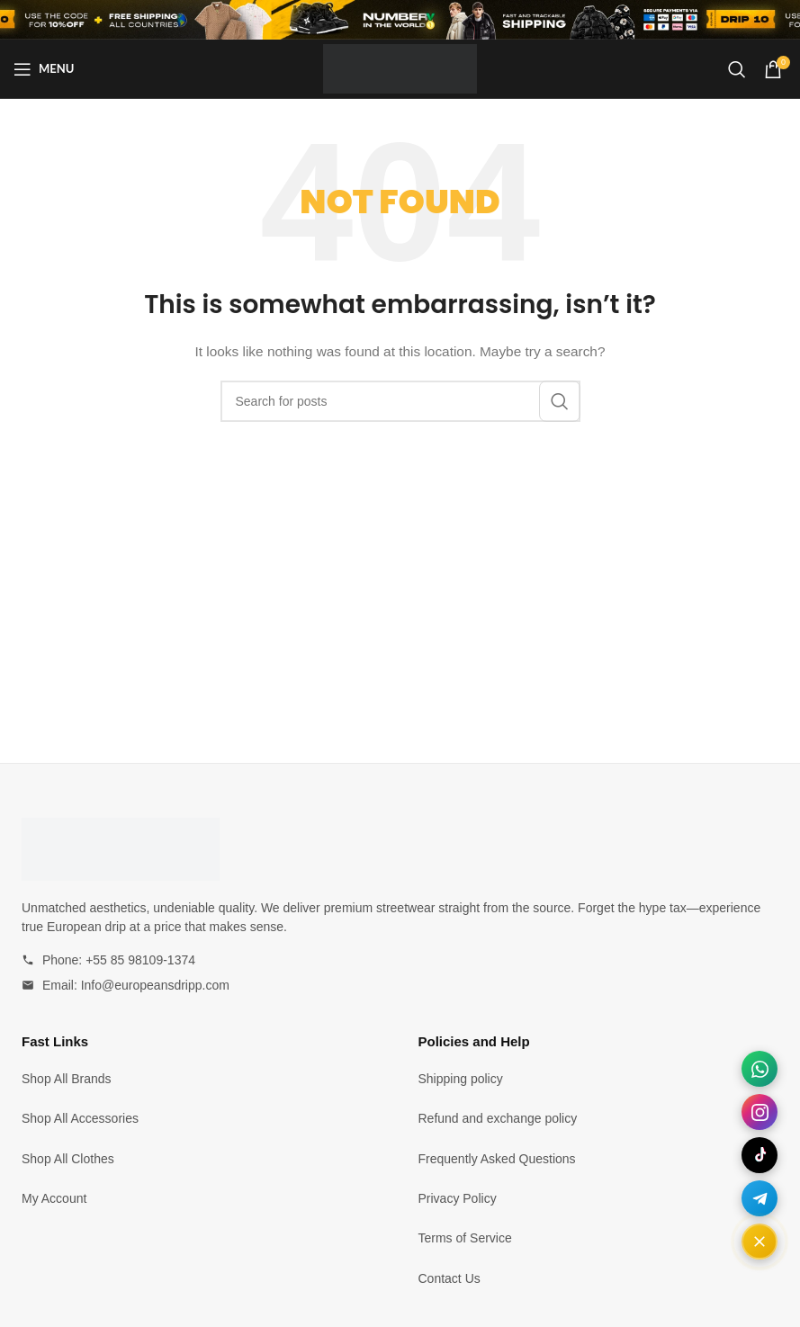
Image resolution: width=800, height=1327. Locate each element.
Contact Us (449, 1278)
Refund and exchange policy (498, 1118)
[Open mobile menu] (43, 69)
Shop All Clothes (68, 1159)
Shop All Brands (67, 1078)
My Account (54, 1198)
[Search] (737, 69)
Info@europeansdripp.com (155, 985)
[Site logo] (400, 67)
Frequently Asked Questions (497, 1159)
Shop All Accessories (80, 1118)
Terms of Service (465, 1238)
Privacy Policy (457, 1198)
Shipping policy (460, 1078)
